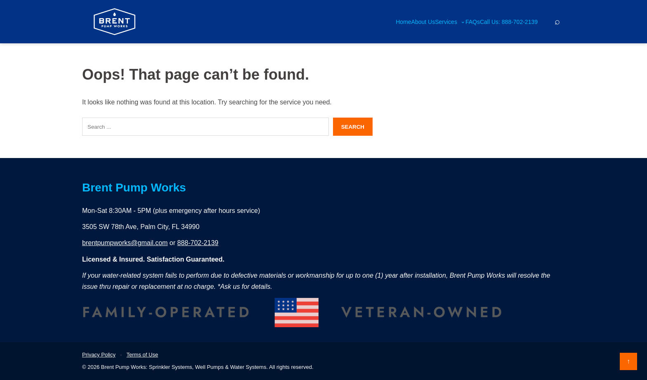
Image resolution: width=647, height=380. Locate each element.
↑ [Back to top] (628, 361)
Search (352, 127)
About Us (423, 22)
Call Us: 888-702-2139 (509, 22)
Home (403, 22)
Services (450, 21)
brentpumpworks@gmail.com (125, 242)
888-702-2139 (198, 242)
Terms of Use (142, 355)
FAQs (472, 22)
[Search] (557, 21)
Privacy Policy (99, 355)
